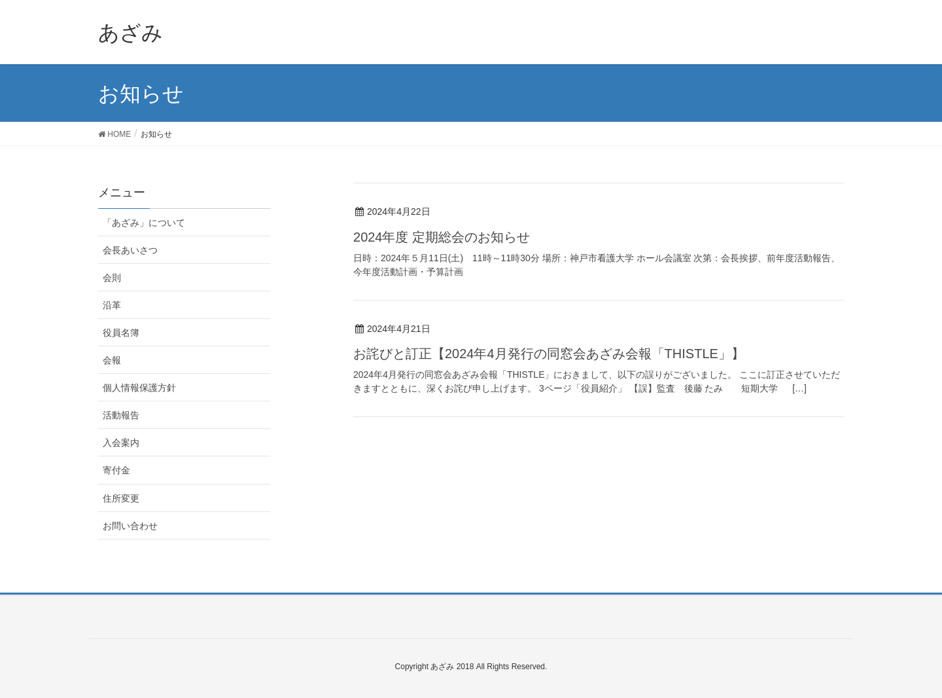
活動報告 (121, 415)
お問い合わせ (130, 526)
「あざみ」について (144, 222)
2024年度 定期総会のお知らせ (441, 237)
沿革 (112, 305)
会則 (112, 277)
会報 (112, 360)
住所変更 (121, 498)
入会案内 (121, 442)
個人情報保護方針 (139, 387)
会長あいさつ (130, 250)
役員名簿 (121, 332)
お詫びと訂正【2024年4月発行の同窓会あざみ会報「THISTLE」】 (548, 353)
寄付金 (116, 470)
